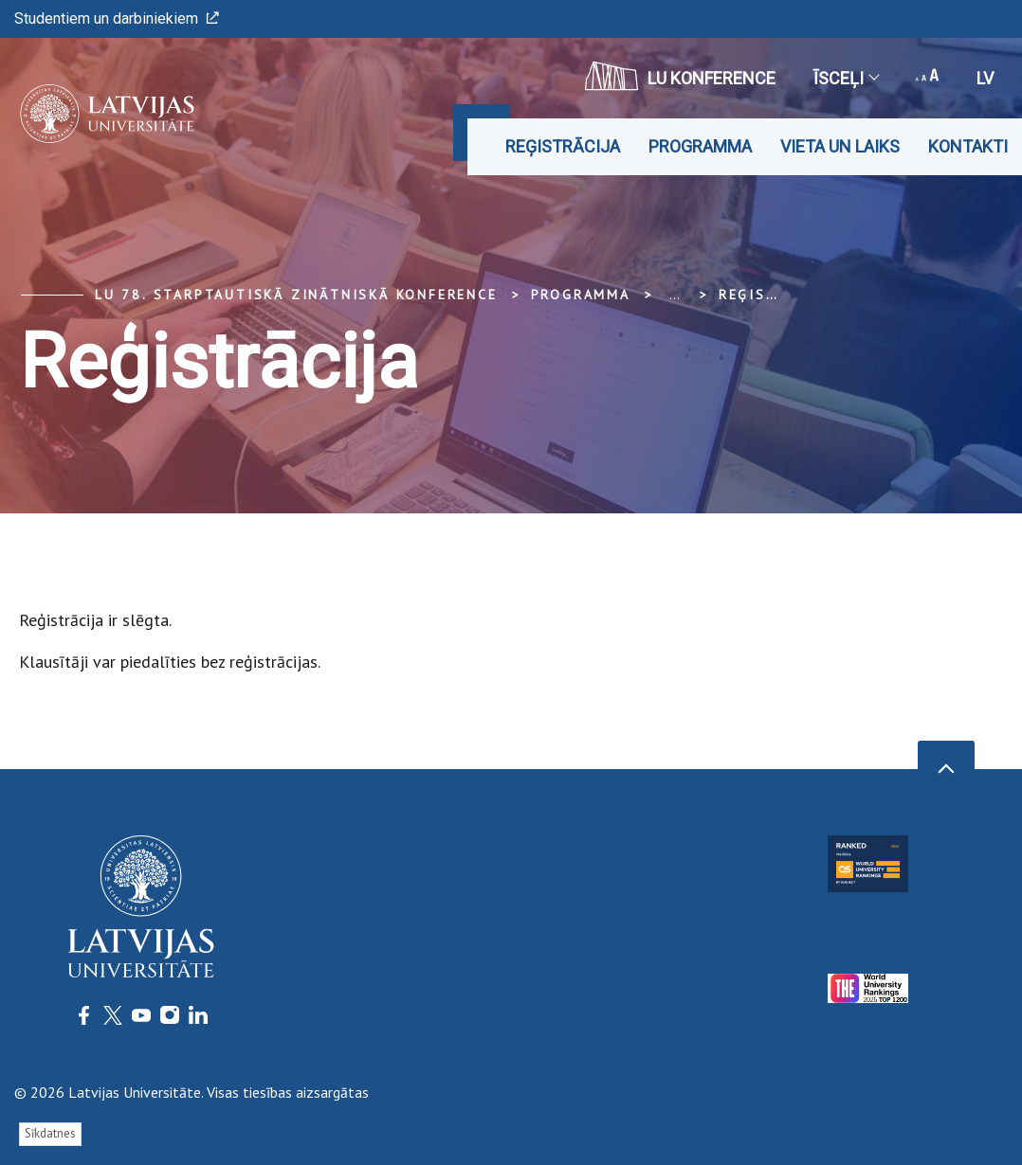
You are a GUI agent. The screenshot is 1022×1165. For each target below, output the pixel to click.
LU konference (680, 75)
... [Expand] (674, 294)
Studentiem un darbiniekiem (116, 18)
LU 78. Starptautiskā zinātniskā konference (296, 294)
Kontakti (968, 146)
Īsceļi (845, 78)
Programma (700, 146)
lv (985, 78)
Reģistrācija (562, 146)
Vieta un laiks (840, 146)
